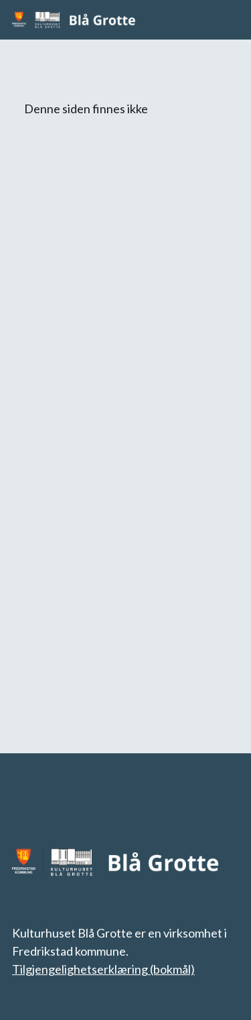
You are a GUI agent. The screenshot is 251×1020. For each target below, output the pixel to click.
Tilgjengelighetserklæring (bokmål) (103, 969)
